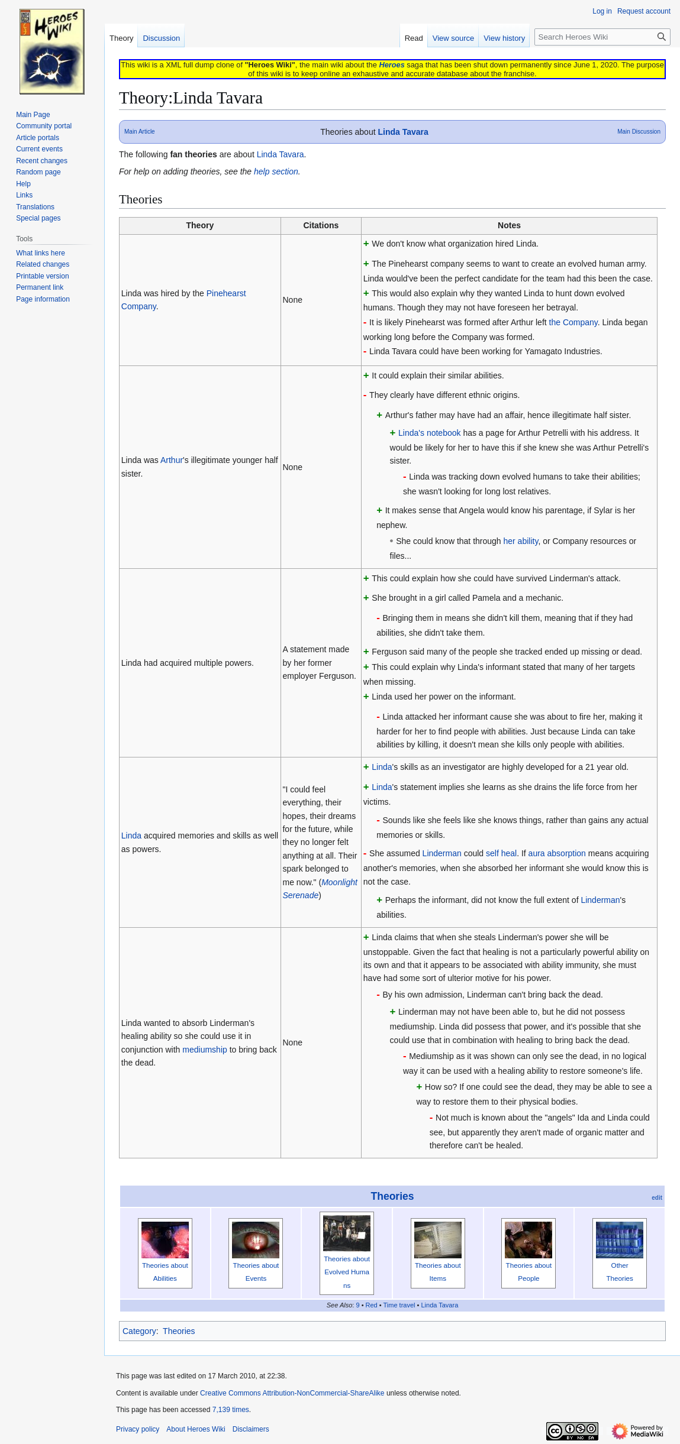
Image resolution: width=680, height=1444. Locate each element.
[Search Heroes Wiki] (602, 37)
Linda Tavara (403, 132)
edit (657, 1197)
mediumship (204, 1049)
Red (372, 1305)
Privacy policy (137, 1429)
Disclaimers (251, 1429)
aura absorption (557, 853)
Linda (131, 835)
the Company (573, 322)
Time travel (399, 1305)
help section (276, 171)
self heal (501, 853)
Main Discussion (638, 131)
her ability (521, 541)
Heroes (391, 64)
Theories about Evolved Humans (347, 1272)
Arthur (171, 460)
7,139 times (230, 1410)
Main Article (139, 131)
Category (139, 1331)
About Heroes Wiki (195, 1429)
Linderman (442, 853)
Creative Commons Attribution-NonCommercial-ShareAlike (292, 1393)
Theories (392, 1196)
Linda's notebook (429, 433)
